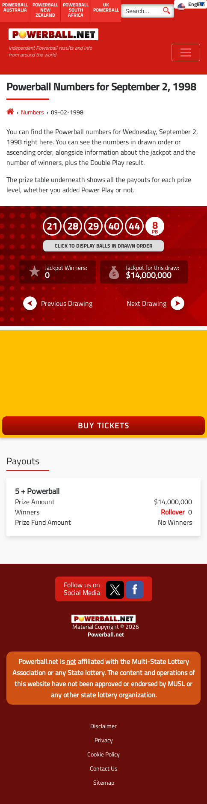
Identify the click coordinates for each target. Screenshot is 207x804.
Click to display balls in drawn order (103, 246)
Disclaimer (103, 725)
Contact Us (104, 768)
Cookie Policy (103, 754)
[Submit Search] (166, 9)
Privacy (104, 739)
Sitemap (103, 782)
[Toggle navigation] (186, 52)
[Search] (147, 11)
